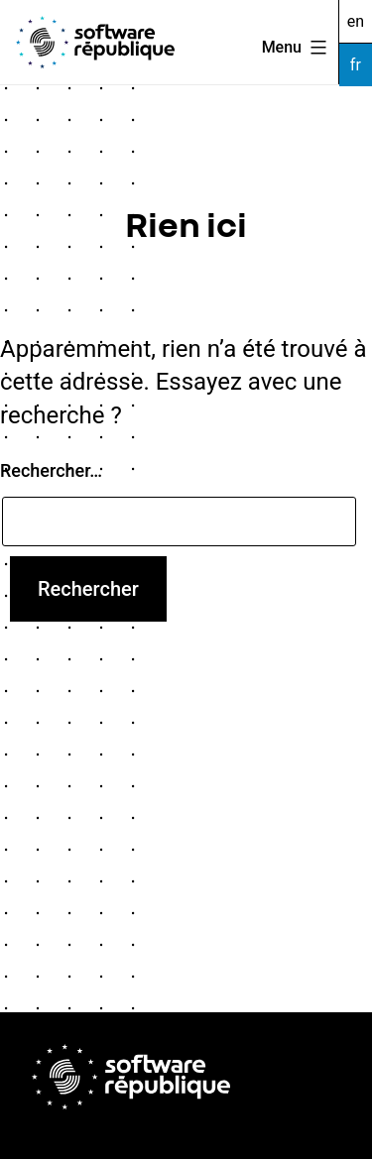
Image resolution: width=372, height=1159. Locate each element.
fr (355, 65)
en (355, 21)
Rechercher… (51, 470)
